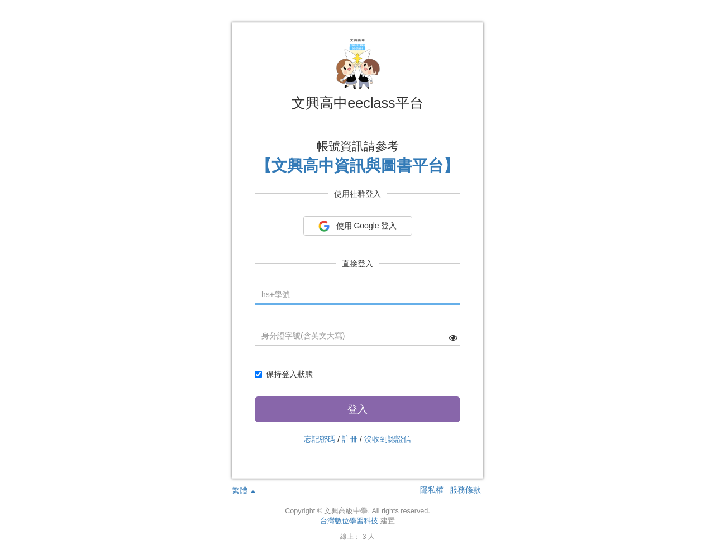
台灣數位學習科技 (349, 521)
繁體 (243, 490)
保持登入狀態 (284, 374)
